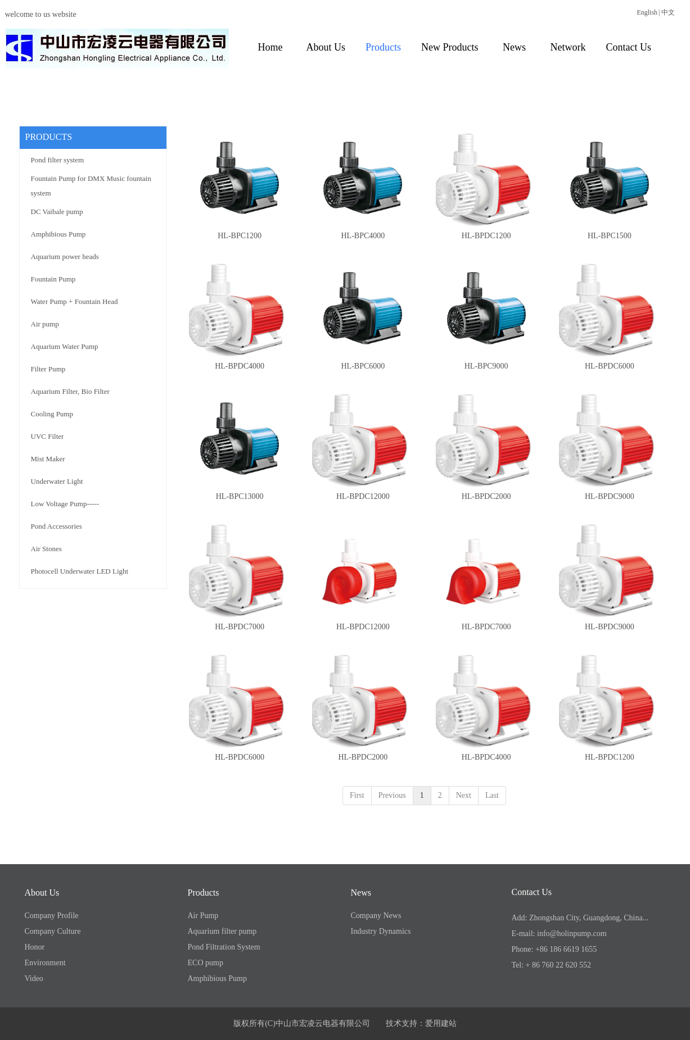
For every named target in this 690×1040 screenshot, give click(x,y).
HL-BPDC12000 (363, 496)
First (357, 795)
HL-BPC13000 (240, 496)
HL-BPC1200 (239, 235)
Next (463, 795)
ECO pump (205, 963)
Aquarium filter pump (222, 931)
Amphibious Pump (217, 978)
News (361, 892)
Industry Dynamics (381, 931)
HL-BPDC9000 (609, 496)
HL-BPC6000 (363, 366)
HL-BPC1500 (610, 235)
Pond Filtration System (224, 947)
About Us (42, 892)
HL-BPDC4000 (239, 366)
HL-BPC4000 (363, 235)
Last (492, 795)
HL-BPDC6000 (609, 366)
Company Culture (53, 931)
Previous (392, 795)
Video (34, 978)
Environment (45, 963)
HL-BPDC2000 (486, 496)
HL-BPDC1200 (486, 235)
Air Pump (203, 915)
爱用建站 (441, 1023)
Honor (35, 947)
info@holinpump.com (572, 933)
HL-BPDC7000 (239, 627)
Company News (376, 915)
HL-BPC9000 (486, 366)
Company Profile (52, 915)
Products (203, 892)
